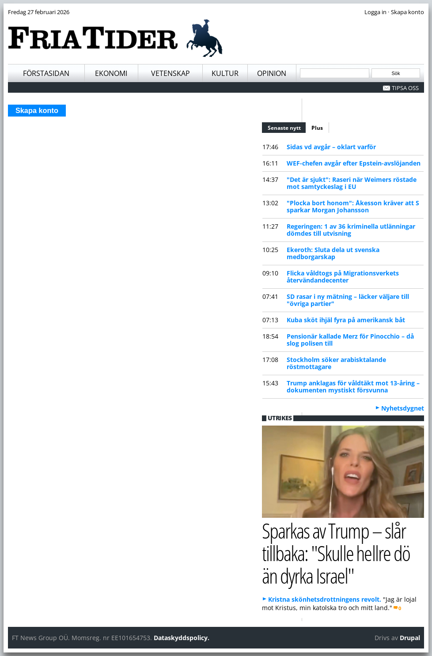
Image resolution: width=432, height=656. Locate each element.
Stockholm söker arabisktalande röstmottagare (336, 363)
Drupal (410, 637)
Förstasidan (46, 73)
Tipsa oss (405, 88)
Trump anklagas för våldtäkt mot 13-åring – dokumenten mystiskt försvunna (353, 386)
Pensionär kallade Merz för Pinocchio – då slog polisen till (350, 339)
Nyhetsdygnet (402, 408)
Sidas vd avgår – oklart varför (331, 147)
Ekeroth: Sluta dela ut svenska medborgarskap (333, 253)
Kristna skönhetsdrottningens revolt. (324, 599)
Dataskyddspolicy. (181, 637)
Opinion (271, 73)
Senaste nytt (287, 126)
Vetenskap (170, 73)
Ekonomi (111, 73)
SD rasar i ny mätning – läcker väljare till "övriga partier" (348, 300)
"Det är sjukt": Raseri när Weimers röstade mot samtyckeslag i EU (352, 183)
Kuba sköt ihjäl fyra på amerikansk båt (346, 320)
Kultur (225, 73)
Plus (317, 127)
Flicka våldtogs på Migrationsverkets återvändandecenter (343, 276)
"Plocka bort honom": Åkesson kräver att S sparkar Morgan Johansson (353, 206)
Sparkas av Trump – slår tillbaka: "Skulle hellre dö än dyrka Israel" (336, 552)
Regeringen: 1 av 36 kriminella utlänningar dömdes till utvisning (351, 230)
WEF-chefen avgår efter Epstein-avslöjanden (354, 163)
